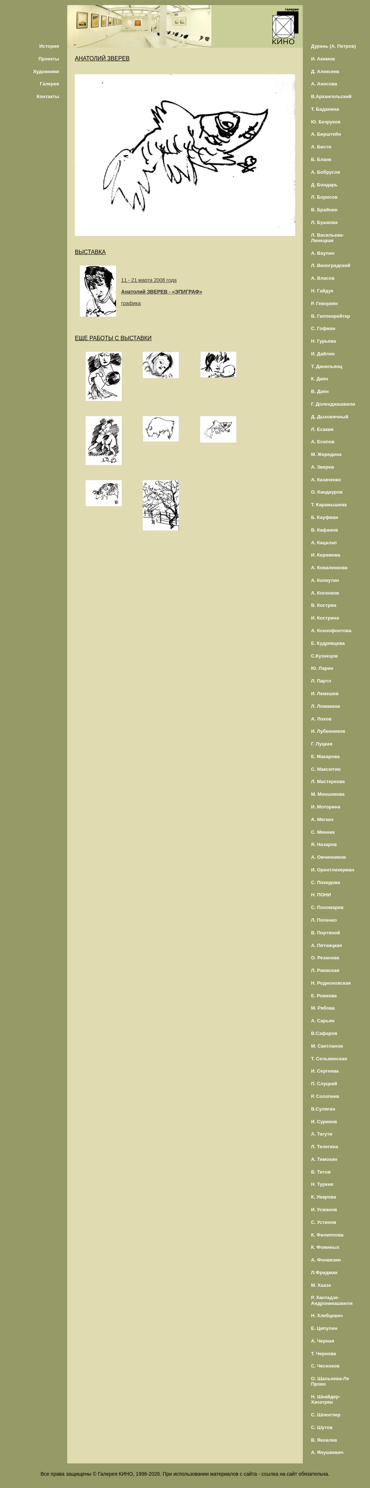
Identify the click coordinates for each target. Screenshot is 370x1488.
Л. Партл (321, 681)
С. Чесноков (325, 1366)
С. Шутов (322, 1427)
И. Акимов (323, 59)
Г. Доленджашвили (333, 404)
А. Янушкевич (327, 1452)
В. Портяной (325, 932)
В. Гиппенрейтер (330, 316)
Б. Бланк (321, 159)
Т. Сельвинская (329, 1058)
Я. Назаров (324, 844)
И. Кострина (325, 618)
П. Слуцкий (324, 1083)
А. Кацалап (324, 542)
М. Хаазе (321, 1285)
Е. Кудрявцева (328, 643)
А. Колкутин (325, 580)
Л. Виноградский (330, 265)
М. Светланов (327, 1046)
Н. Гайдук (322, 290)
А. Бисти (321, 146)
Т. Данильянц (327, 366)
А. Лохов (321, 719)
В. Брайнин (324, 209)
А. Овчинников (328, 857)
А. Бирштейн (326, 134)
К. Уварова (323, 1197)
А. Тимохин (324, 1159)
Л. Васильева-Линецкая (327, 237)
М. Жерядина (326, 454)
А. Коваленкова (329, 567)
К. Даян (319, 378)
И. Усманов (324, 1209)
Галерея (49, 83)
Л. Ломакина (325, 706)
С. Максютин (326, 769)
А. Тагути (321, 1134)
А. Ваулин (323, 253)
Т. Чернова (323, 1353)
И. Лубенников (328, 731)
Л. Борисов (324, 197)
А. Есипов (323, 441)
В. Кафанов (324, 530)
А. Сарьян (323, 1020)
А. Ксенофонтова (331, 630)
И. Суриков (324, 1121)
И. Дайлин (323, 353)
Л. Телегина (324, 1146)
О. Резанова (325, 957)
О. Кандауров (327, 492)
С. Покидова (325, 882)
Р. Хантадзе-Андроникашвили (332, 1300)
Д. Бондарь (324, 184)
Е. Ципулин (324, 1328)
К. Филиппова (327, 1235)
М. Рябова (323, 1008)
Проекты (48, 59)
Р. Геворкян (324, 303)
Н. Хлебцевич (327, 1315)
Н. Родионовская (331, 983)
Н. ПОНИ (321, 894)
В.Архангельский (331, 96)
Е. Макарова (325, 756)
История (49, 46)
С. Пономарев (327, 907)
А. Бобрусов (325, 172)
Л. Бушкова (324, 222)
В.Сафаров (324, 1033)
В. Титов (321, 1172)
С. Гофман (323, 328)
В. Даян (320, 391)
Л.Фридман (324, 1272)
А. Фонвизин (326, 1260)
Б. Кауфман (324, 517)
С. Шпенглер (326, 1414)
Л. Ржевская (325, 970)
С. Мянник (323, 832)
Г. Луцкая (321, 744)
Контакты (47, 96)
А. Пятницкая (326, 945)
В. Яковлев (324, 1440)
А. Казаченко (326, 479)
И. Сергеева (325, 1071)
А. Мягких (322, 819)
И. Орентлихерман (332, 869)
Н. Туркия (322, 1184)
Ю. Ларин (322, 668)
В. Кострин (323, 605)
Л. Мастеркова (328, 781)
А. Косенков (325, 593)
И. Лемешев (325, 693)
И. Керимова (325, 555)
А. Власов (323, 278)
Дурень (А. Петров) (333, 46)
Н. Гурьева (323, 341)
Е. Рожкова (324, 995)
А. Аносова (324, 83)
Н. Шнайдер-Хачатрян (325, 1399)
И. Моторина (325, 806)
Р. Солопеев (325, 1096)
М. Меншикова (328, 794)
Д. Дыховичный (329, 416)
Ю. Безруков (326, 121)
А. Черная (322, 1341)
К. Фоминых (325, 1247)
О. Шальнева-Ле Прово (330, 1381)
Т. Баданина (325, 109)
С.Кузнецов (324, 656)
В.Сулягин (323, 1109)
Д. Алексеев (325, 71)
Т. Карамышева (329, 504)
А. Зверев (322, 467)
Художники (46, 71)
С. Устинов (323, 1222)
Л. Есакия (322, 429)
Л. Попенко (324, 920)
